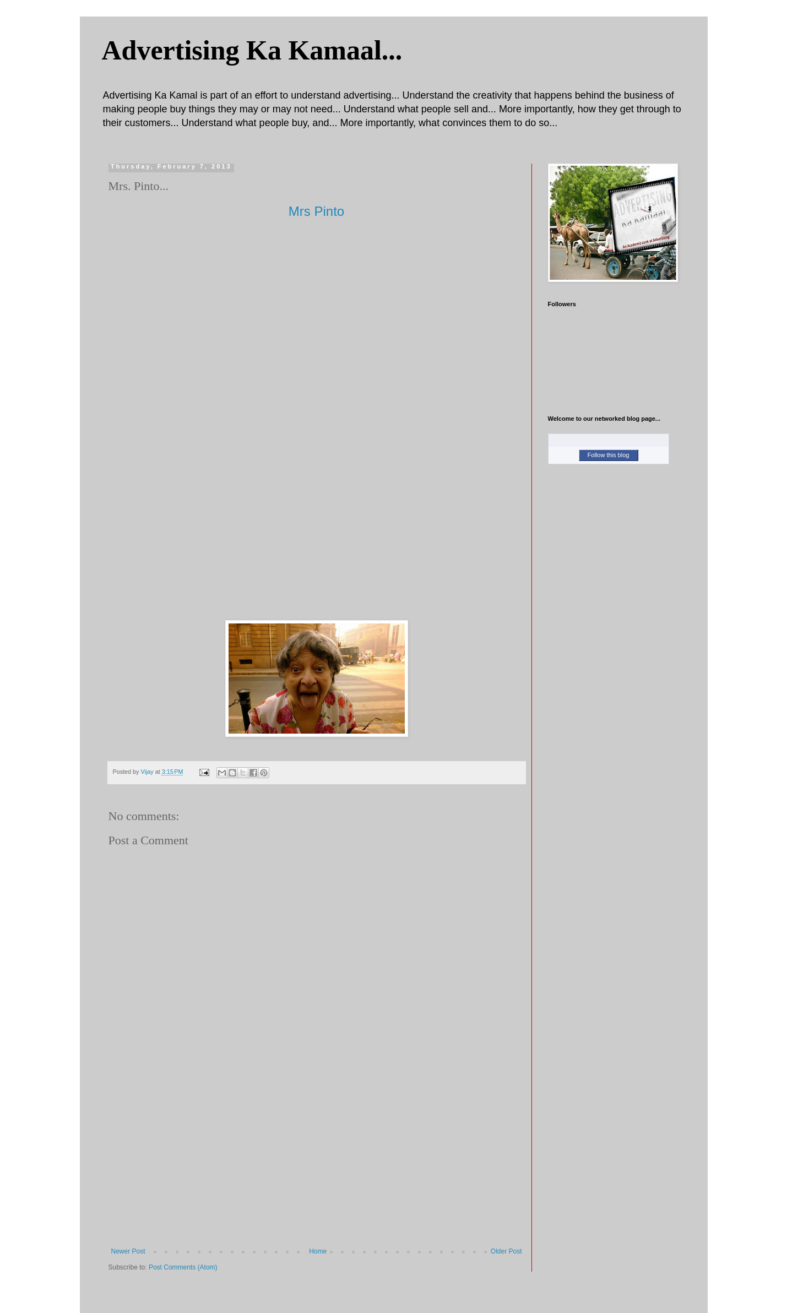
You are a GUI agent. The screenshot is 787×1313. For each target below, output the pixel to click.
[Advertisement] (316, 1165)
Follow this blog (608, 455)
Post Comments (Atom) (183, 1267)
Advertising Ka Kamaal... (252, 50)
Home (318, 1251)
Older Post (506, 1251)
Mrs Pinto (316, 211)
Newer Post (128, 1251)
